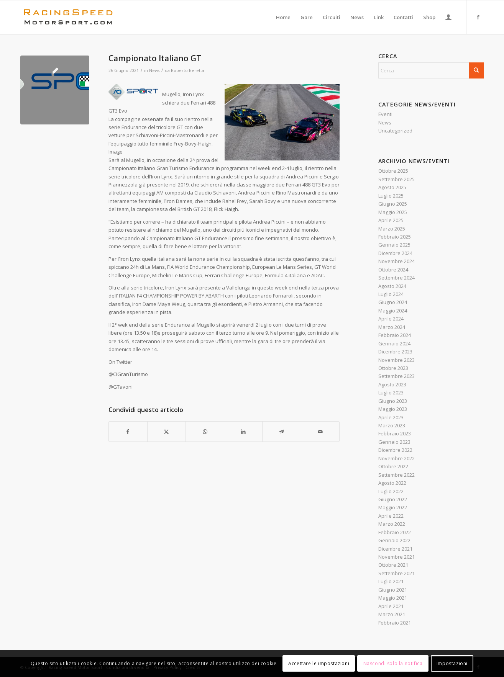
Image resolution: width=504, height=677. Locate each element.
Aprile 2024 (391, 318)
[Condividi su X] (167, 432)
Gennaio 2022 (394, 540)
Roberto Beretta (187, 70)
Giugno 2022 (392, 499)
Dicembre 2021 (395, 548)
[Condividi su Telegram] (281, 432)
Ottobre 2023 (393, 368)
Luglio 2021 (391, 581)
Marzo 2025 (391, 228)
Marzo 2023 (391, 425)
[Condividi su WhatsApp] (205, 432)
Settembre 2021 (396, 573)
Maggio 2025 (392, 212)
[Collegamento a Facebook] (478, 17)
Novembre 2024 (396, 261)
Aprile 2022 (391, 515)
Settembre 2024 (396, 277)
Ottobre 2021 (393, 564)
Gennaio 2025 (394, 244)
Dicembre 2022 (395, 449)
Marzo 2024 (391, 327)
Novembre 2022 (396, 458)
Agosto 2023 (392, 384)
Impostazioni (452, 663)
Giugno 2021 (392, 589)
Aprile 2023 (391, 417)
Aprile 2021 (391, 606)
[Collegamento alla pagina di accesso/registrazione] (448, 17)
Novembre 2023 (396, 359)
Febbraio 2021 (394, 622)
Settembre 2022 (396, 474)
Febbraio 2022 (394, 532)
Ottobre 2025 (393, 170)
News (154, 70)
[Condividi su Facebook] (128, 432)
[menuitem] (283, 17)
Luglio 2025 (391, 195)
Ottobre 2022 (393, 466)
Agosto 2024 (392, 286)
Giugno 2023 (392, 400)
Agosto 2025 (392, 187)
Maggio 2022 (392, 507)
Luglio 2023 (391, 392)
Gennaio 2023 (394, 441)
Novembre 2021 (396, 556)
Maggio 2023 (392, 409)
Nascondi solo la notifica (393, 663)
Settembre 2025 (396, 179)
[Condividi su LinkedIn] (243, 432)
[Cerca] (431, 70)
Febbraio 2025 (394, 236)
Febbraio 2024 (394, 335)
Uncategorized (395, 130)
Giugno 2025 (392, 203)
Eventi (385, 114)
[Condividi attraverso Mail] (320, 432)
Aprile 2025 (391, 220)
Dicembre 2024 (395, 253)
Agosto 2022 (392, 482)
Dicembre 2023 (395, 351)
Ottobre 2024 (393, 269)
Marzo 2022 (391, 523)
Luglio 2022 (391, 491)
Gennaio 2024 (394, 343)
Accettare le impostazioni (318, 663)
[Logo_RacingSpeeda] (68, 17)
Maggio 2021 (392, 597)
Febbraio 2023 (394, 433)
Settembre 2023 (396, 376)
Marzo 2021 (391, 614)
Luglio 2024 (391, 294)
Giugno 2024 (392, 302)
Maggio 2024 (392, 310)
